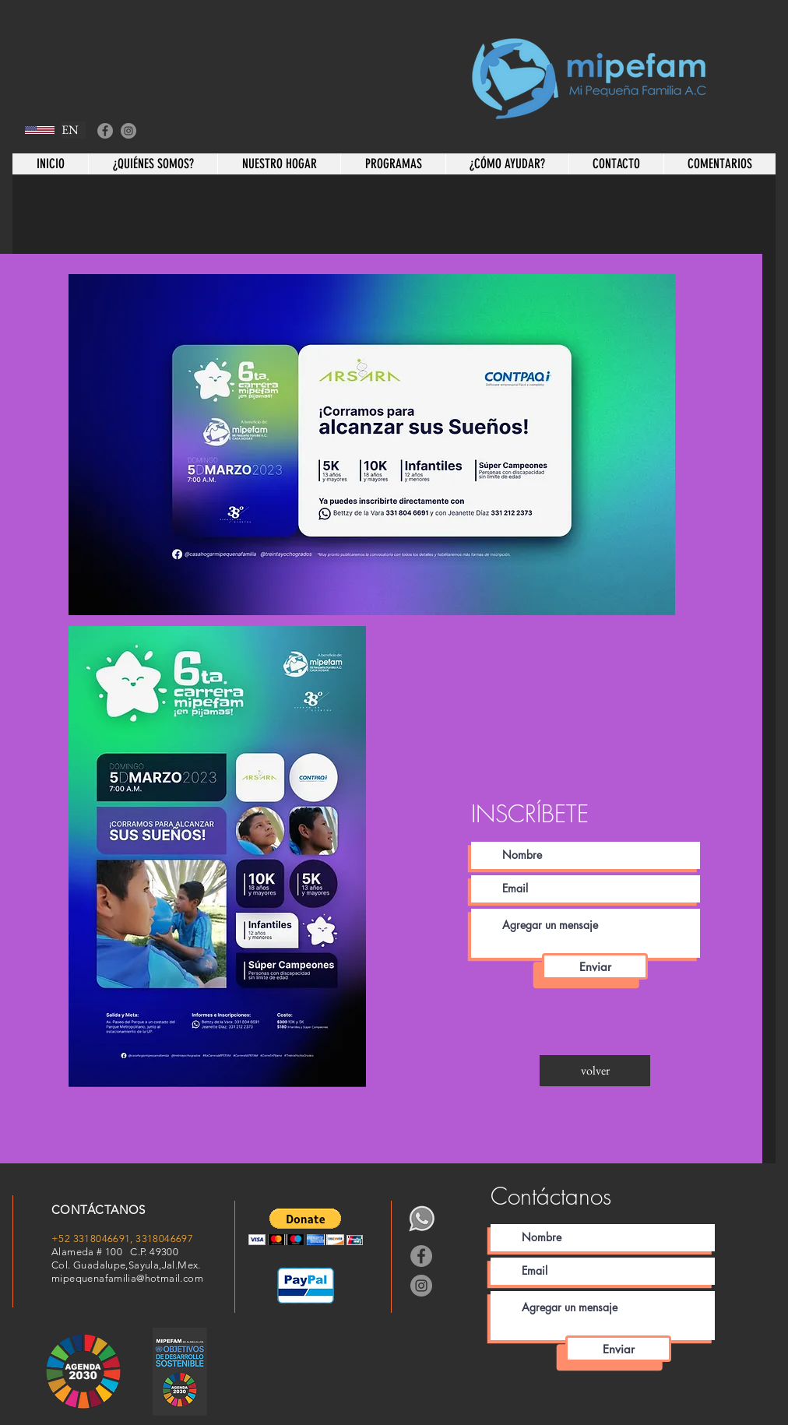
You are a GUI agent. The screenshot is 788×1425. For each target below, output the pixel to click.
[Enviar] (595, 966)
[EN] (74, 130)
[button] (305, 1227)
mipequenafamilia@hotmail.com (127, 1278)
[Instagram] (128, 131)
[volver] (595, 1070)
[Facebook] (105, 131)
